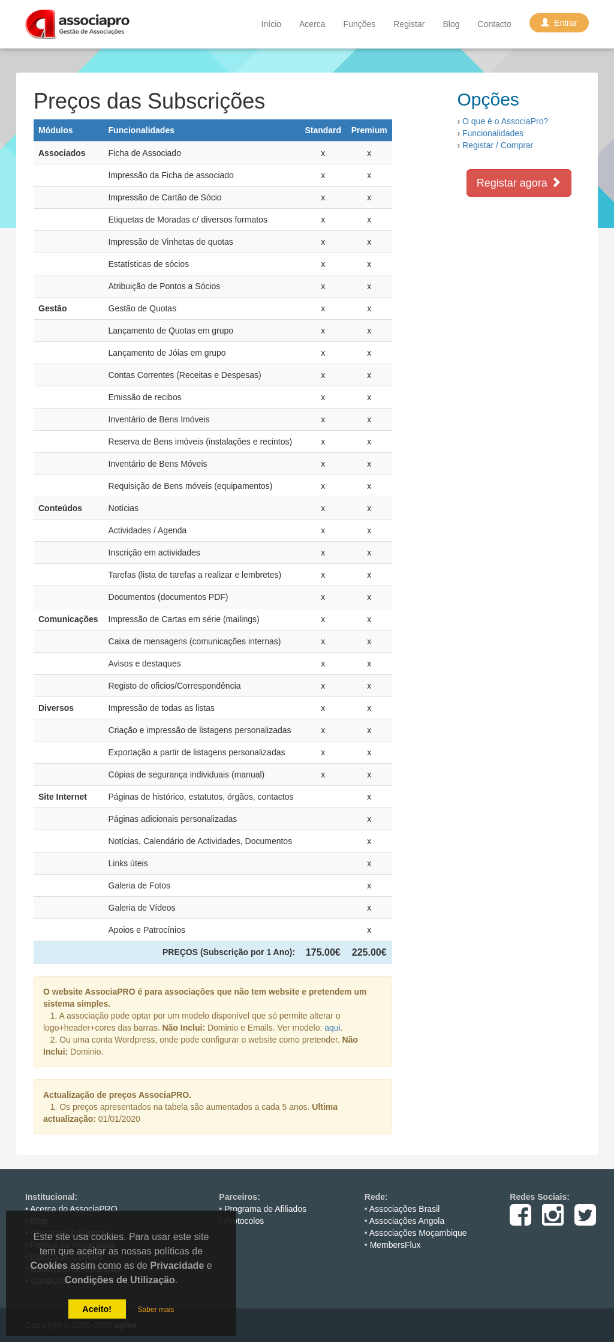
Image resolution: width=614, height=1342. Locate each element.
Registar (409, 24)
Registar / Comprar (497, 145)
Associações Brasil (404, 1209)
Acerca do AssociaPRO (74, 1209)
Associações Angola (406, 1221)
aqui (332, 1027)
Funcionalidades (492, 133)
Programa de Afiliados (265, 1209)
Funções (360, 24)
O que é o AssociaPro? (505, 121)
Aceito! (97, 1309)
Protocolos (244, 1221)
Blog (451, 24)
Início (271, 24)
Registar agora (519, 182)
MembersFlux (395, 1245)
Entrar (559, 23)
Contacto (494, 24)
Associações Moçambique (418, 1233)
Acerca (312, 24)
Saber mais (156, 1309)
